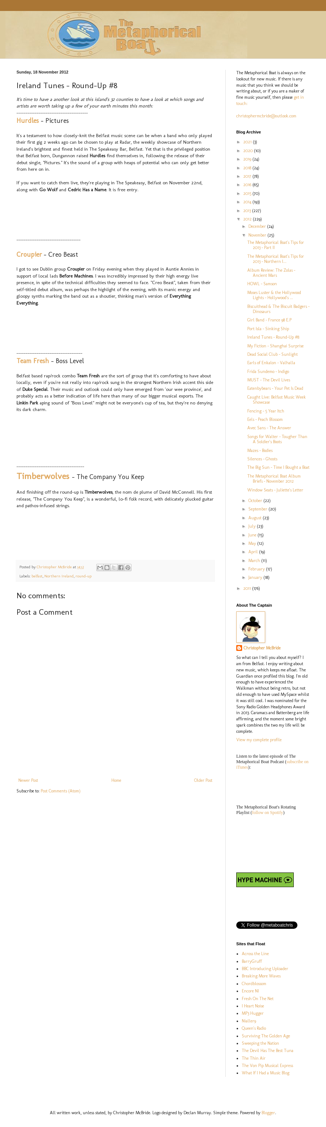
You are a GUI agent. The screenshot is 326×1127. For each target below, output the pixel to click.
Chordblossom (254, 983)
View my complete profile (259, 739)
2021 (248, 141)
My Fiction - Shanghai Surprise (275, 345)
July (252, 526)
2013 (247, 210)
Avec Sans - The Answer (269, 427)
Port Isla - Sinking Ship (268, 328)
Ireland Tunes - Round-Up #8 (273, 337)
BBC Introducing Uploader (265, 968)
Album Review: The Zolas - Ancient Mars (271, 273)
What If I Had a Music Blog (265, 1072)
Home (116, 780)
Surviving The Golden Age (266, 1036)
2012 (248, 219)
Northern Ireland (59, 576)
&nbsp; (89, 218)
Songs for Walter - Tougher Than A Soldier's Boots (277, 439)
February (257, 569)
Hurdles (27, 121)
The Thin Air (254, 1058)
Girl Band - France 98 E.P (269, 320)
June (253, 535)
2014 (247, 201)
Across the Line (255, 953)
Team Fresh (32, 361)
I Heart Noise (253, 1006)
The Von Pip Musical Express (267, 1065)
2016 (247, 184)
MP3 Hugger (253, 1013)
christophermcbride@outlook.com (266, 115)
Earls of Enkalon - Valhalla (271, 362)
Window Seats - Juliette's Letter (275, 490)
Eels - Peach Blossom (265, 419)
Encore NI (250, 991)
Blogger (268, 1112)
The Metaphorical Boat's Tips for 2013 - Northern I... (275, 259)
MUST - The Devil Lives (268, 379)
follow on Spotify (267, 812)
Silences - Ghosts (262, 458)
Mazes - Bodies (260, 450)
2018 (247, 167)
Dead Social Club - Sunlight (272, 354)
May (252, 543)
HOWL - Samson (262, 283)
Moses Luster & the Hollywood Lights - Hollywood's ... (274, 295)
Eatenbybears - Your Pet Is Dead (275, 388)
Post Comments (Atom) (61, 791)
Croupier (29, 254)
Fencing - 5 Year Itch (265, 411)
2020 (248, 150)
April (253, 551)
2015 (247, 193)
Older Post (203, 780)
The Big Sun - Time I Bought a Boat (278, 467)
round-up (83, 576)
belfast (37, 576)
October (255, 500)
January (255, 577)
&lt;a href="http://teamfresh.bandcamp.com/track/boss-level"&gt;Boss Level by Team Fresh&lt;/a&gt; (89, 438)
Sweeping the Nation (260, 1043)
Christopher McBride (262, 648)
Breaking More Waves (261, 976)
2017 (247, 176)
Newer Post (28, 780)
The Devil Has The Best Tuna (267, 1050)
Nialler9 (249, 1021)
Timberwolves (42, 476)
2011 (247, 588)
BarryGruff (252, 961)
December (257, 226)
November (257, 235)
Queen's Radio (254, 1028)
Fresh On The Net (258, 998)
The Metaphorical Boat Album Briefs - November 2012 (274, 479)
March (254, 560)
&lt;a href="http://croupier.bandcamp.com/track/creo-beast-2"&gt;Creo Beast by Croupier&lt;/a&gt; (89, 331)
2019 (247, 159)
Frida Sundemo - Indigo (268, 371)
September (258, 509)
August (255, 517)
